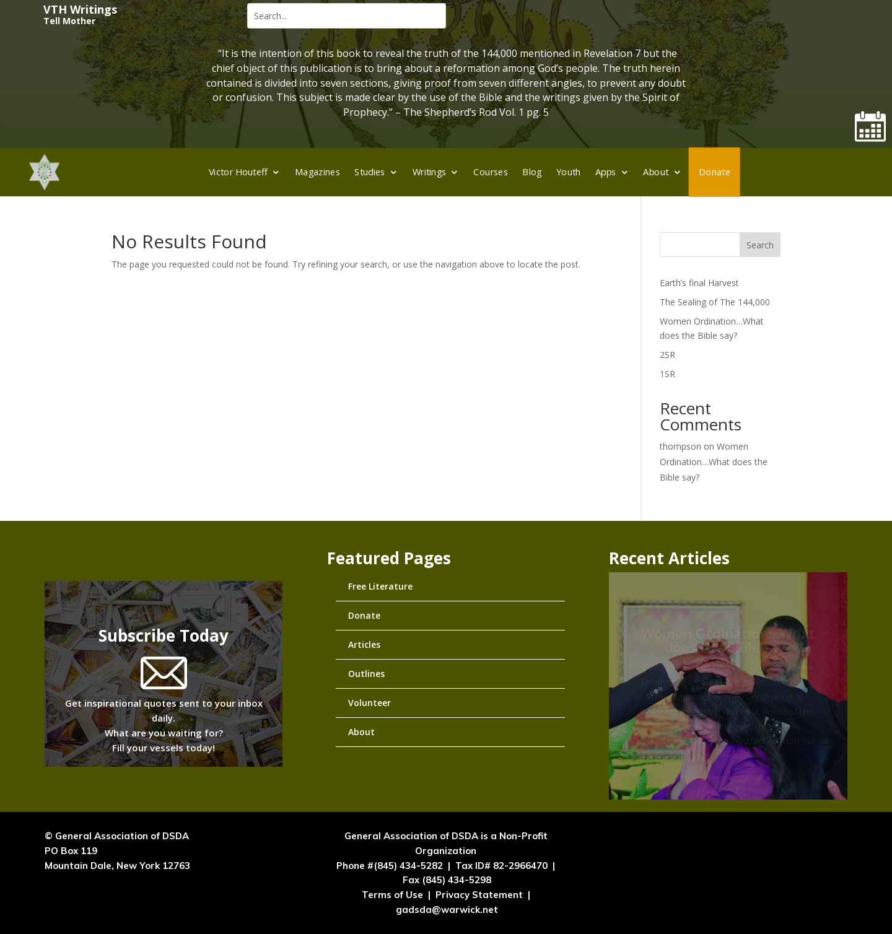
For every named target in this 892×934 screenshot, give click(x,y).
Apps (605, 171)
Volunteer (369, 703)
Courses (491, 171)
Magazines (317, 171)
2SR (667, 354)
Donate (714, 171)
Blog (532, 171)
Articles (364, 644)
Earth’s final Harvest (699, 283)
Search (760, 245)
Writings (430, 171)
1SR (667, 374)
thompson (680, 446)
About (656, 171)
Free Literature (380, 586)
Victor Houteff (238, 171)
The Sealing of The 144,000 (715, 302)
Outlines (366, 673)
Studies (369, 171)
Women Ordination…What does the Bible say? (713, 461)
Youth (568, 171)
